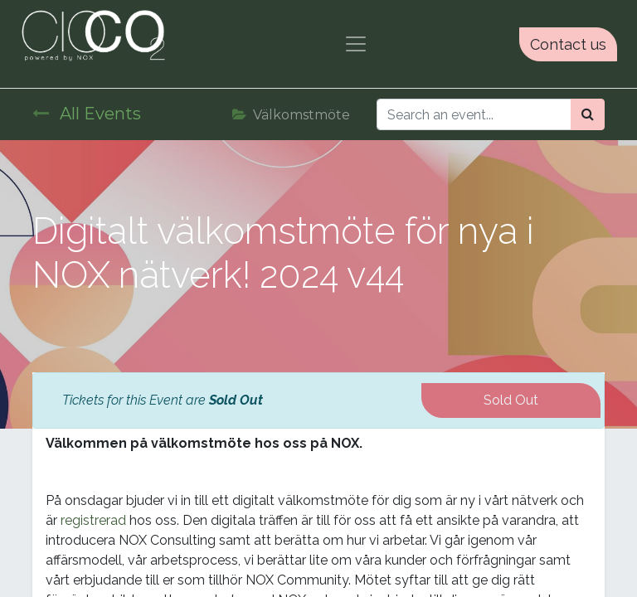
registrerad (93, 520)
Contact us (568, 44)
